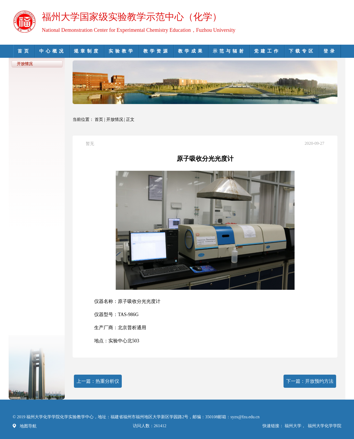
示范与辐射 (229, 51)
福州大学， (296, 425)
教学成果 (191, 51)
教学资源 (156, 51)
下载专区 (302, 51)
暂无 (90, 143)
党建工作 (267, 51)
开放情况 (114, 119)
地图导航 (28, 426)
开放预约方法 (319, 381)
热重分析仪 (107, 381)
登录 (330, 51)
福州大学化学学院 (324, 425)
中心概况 (52, 51)
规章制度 (87, 51)
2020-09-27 (314, 143)
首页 (24, 51)
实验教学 (122, 51)
